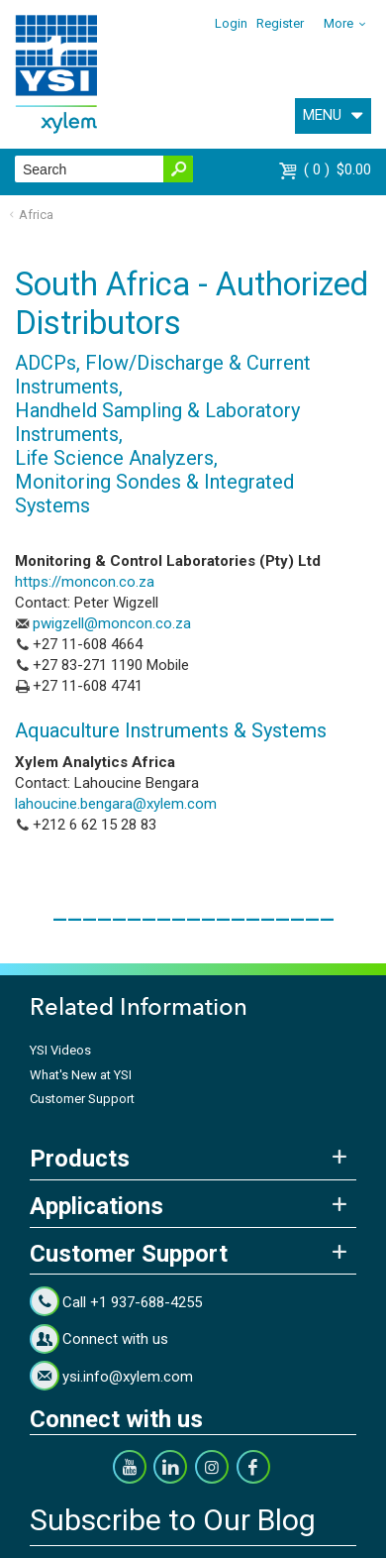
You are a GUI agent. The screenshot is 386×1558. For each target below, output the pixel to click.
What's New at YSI (81, 1074)
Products (80, 1158)
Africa (36, 214)
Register (280, 23)
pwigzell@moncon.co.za (112, 623)
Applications (96, 1206)
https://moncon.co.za (84, 582)
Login (231, 23)
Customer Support (82, 1098)
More (338, 23)
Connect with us (115, 1339)
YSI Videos (60, 1050)
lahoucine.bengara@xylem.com (116, 804)
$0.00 (337, 169)
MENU (322, 115)
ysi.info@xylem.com (127, 1377)
